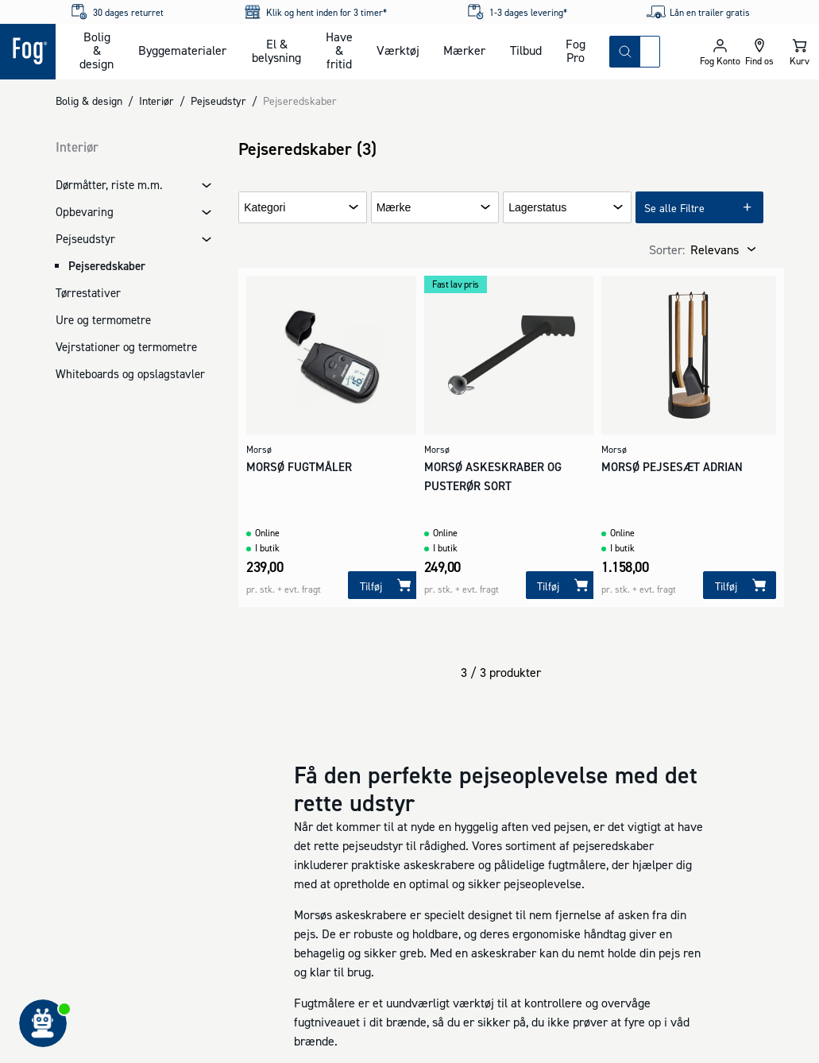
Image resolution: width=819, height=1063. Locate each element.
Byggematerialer (182, 50)
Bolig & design (96, 50)
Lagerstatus (537, 208)
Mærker (464, 50)
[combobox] (649, 52)
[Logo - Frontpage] (28, 51)
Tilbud (526, 50)
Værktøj (398, 50)
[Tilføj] (384, 585)
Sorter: (667, 249)
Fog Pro (575, 50)
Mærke (394, 208)
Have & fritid (339, 50)
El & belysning (276, 50)
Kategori (264, 208)
